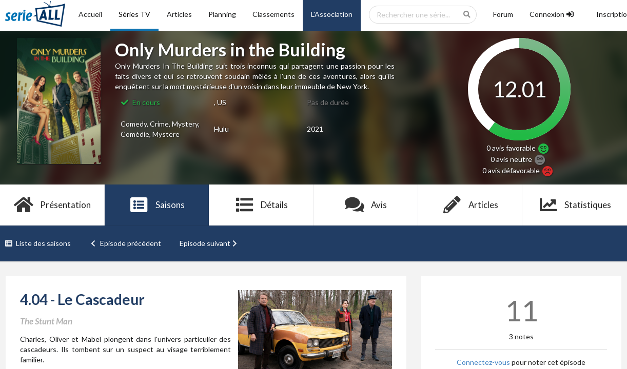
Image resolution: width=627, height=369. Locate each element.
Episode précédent (125, 243)
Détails (261, 205)
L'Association (331, 14)
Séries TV (134, 14)
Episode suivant (209, 243)
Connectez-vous (483, 362)
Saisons (157, 205)
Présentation (52, 205)
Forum (503, 14)
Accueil (90, 14)
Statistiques (575, 205)
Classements (273, 14)
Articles (179, 14)
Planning (222, 14)
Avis (366, 205)
